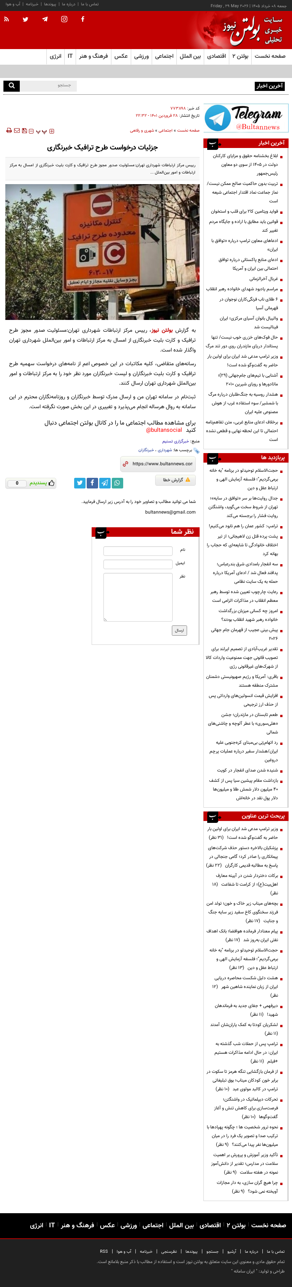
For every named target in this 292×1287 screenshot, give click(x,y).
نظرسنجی (169, 1252)
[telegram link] (105, 483)
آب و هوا (13, 4)
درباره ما (68, 4)
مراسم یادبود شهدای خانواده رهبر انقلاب (242, 289)
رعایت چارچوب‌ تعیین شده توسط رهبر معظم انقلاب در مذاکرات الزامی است (244, 596)
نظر (182, 576)
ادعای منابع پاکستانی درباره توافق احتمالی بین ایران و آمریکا (248, 264)
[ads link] (246, 118)
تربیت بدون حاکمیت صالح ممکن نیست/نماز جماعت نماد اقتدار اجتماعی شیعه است (242, 192)
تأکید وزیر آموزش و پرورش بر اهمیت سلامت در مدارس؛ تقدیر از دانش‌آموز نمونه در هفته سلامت (244, 1164)
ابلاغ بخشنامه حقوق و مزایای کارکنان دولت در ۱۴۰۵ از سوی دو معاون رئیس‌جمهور (245, 165)
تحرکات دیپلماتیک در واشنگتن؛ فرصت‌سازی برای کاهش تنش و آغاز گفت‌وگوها (246, 1108)
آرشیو (231, 1252)
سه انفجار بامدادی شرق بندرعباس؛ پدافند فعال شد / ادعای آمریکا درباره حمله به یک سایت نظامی (245, 573)
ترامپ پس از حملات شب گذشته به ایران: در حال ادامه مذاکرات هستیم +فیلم (246, 1052)
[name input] (137, 551)
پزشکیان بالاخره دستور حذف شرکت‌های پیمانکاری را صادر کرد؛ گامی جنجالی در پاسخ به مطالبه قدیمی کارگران (242, 857)
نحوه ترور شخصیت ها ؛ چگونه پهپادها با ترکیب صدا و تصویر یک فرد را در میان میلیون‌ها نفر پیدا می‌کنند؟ (242, 1136)
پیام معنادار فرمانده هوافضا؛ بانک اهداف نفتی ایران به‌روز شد (242, 935)
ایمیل (180, 563)
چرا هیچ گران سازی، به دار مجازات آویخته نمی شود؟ (247, 1187)
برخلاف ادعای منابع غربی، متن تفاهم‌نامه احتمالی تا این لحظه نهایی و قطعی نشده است (242, 431)
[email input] (137, 564)
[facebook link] (92, 483)
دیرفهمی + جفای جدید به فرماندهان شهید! (246, 1010)
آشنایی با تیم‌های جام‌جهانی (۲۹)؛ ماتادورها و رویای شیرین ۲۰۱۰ (248, 380)
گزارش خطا (176, 480)
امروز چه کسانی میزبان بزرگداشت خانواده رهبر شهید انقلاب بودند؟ (248, 615)
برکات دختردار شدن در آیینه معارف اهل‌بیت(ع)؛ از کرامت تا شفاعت (245, 884)
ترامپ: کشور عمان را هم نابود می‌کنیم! (243, 526)
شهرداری (165, 450)
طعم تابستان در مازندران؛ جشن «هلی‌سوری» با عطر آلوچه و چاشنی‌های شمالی (243, 723)
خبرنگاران (146, 450)
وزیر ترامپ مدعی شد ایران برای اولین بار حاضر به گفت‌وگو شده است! (242, 361)
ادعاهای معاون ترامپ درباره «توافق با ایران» (244, 245)
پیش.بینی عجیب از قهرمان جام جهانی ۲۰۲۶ (244, 634)
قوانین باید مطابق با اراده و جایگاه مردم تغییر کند (243, 226)
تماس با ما (90, 4)
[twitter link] (80, 483)
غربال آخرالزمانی (263, 278)
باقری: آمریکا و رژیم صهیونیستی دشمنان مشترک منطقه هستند (242, 681)
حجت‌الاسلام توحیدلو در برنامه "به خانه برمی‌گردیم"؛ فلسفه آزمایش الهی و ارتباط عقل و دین (243, 479)
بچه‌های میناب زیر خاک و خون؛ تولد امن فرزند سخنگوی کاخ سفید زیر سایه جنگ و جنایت (242, 912)
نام (182, 550)
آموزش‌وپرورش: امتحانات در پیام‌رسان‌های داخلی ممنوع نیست (197, 85)
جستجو (212, 1252)
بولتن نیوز (162, 330)
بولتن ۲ (240, 56)
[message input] (137, 597)
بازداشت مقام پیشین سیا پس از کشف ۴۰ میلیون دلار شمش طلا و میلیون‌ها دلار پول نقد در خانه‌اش (243, 789)
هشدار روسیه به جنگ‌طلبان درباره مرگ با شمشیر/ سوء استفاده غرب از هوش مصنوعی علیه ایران (243, 403)
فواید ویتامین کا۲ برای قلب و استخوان (244, 211)
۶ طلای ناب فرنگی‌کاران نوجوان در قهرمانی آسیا (248, 304)
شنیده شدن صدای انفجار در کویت (247, 770)
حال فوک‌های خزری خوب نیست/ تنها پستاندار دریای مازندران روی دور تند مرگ (242, 342)
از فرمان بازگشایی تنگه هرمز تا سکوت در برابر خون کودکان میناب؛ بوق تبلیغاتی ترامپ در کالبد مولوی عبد (242, 1080)
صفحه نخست (270, 56)
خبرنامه (32, 4)
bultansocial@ (164, 430)
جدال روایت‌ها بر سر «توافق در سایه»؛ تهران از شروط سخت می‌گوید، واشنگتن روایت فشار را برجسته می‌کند (243, 507)
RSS (104, 1252)
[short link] (162, 464)
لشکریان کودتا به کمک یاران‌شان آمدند (243, 1029)
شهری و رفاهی (142, 130)
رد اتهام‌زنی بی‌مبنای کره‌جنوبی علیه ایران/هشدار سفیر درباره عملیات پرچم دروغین (243, 751)
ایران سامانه (244, 1271)
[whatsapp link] (117, 483)
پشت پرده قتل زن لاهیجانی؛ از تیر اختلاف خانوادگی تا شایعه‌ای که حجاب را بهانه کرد (242, 545)
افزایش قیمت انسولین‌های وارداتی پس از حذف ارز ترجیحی (243, 700)
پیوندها (50, 4)
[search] (11, 86)
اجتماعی (166, 130)
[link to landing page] (251, 30)
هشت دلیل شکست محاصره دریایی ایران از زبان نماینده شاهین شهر (245, 987)
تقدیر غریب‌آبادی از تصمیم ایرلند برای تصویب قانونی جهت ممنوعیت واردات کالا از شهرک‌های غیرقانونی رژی (242, 658)
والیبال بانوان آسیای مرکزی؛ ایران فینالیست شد (249, 323)
